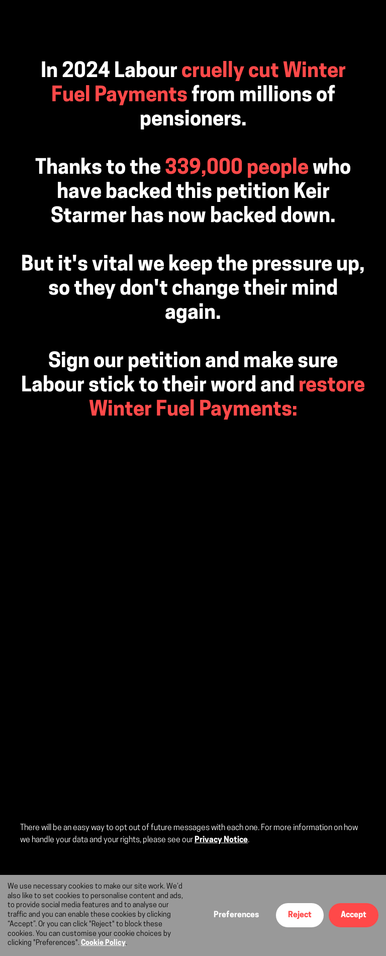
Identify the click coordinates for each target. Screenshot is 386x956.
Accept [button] (353, 915)
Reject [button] (300, 915)
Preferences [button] (236, 915)
